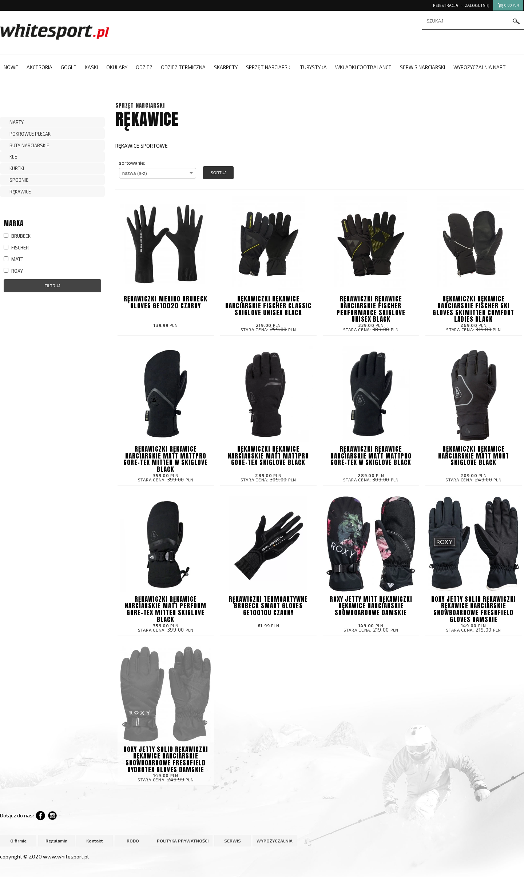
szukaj (516, 21)
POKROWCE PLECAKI (30, 134)
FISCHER (16, 248)
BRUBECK (17, 236)
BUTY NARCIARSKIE (29, 145)
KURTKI (16, 168)
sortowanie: (132, 163)
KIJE (13, 157)
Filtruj (52, 286)
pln (508, 6)
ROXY (13, 271)
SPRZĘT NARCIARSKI (140, 105)
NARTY (16, 122)
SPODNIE (18, 180)
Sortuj (218, 173)
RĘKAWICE (20, 192)
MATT (13, 259)
